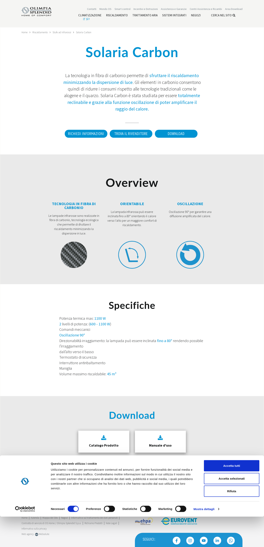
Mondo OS (105, 9)
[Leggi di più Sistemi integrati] (174, 16)
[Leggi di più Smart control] (122, 9)
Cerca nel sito (223, 15)
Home (25, 32)
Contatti (91, 9)
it (86, 19)
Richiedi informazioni (84, 133)
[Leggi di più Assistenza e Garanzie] (174, 9)
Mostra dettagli (203, 539)
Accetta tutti (231, 496)
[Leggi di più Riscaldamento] (117, 16)
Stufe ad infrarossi (64, 32)
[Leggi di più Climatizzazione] (89, 16)
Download (176, 133)
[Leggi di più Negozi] (196, 16)
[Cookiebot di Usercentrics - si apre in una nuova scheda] (25, 539)
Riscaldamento (41, 32)
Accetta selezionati (231, 508)
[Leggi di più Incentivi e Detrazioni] (146, 9)
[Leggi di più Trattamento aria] (145, 16)
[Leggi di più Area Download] (233, 9)
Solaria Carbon (87, 32)
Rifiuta (231, 521)
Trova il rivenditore (130, 133)
